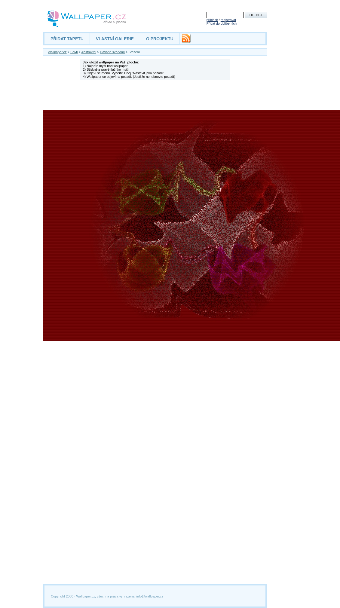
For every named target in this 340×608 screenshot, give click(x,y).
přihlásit (212, 20)
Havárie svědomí (112, 52)
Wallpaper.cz (57, 52)
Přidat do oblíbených (222, 23)
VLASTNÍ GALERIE (115, 38)
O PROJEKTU (159, 38)
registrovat (228, 20)
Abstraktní (88, 52)
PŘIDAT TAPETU (67, 38)
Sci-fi (74, 52)
